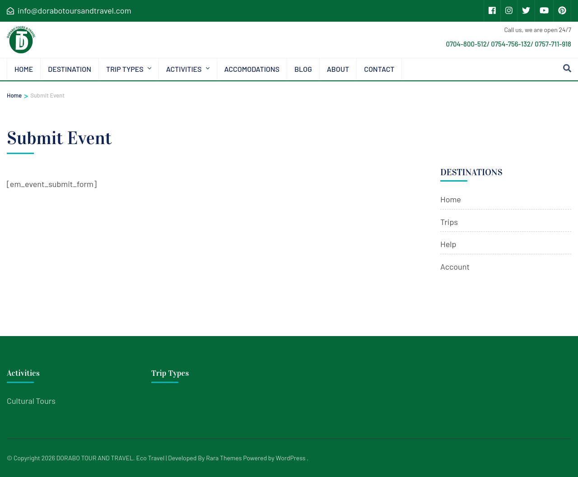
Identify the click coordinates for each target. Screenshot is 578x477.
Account (455, 266)
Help (448, 244)
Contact (379, 69)
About (338, 69)
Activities (184, 69)
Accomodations (252, 69)
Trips (449, 222)
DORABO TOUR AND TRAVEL (94, 458)
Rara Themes (224, 458)
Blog (303, 69)
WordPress (291, 458)
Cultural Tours (31, 401)
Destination (69, 69)
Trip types (125, 69)
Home (23, 69)
